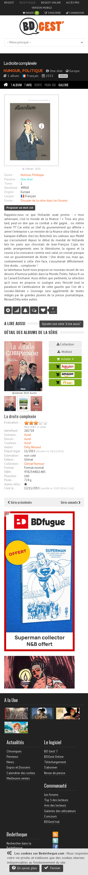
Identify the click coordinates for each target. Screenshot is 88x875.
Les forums (51, 795)
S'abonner (50, 767)
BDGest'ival (52, 822)
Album (16, 84)
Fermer (52, 868)
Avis (28, 84)
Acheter (65, 359)
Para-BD (50, 84)
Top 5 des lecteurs (56, 800)
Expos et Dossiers (18, 767)
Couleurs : (10, 443)
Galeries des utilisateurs (60, 811)
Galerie (63, 84)
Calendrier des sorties (21, 773)
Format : (9, 468)
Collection (65, 344)
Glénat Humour (34, 464)
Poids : (8, 480)
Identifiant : (11, 188)
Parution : (10, 179)
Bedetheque (27, 2)
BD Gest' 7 (51, 751)
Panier (31, 13)
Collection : (11, 464)
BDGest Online (51, 2)
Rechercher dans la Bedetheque (19, 845)
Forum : (9, 201)
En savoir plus (24, 868)
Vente (38, 84)
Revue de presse (54, 773)
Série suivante (70, 502)
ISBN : (8, 472)
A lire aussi (14, 323)
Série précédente (20, 502)
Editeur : (9, 460)
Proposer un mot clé (19, 207)
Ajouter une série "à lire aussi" (61, 324)
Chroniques (14, 751)
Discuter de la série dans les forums (44, 201)
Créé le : (9, 488)
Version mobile (42, 7)
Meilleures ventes (18, 778)
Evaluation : (11, 422)
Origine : (9, 192)
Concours (50, 816)
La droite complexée (20, 63)
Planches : (10, 476)
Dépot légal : (12, 451)
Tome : (8, 184)
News (10, 762)
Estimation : (11, 456)
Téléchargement (55, 762)
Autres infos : (12, 484)
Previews (12, 757)
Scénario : (10, 435)
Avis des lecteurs (55, 805)
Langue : (9, 196)
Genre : (8, 175)
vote (53, 310)
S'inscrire (53, 12)
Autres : (9, 447)
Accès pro (72, 2)
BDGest (9, 2)
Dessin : (9, 439)
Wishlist (65, 352)
